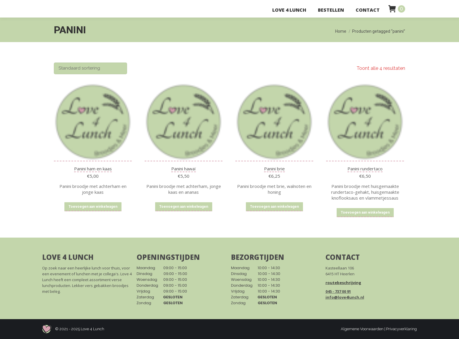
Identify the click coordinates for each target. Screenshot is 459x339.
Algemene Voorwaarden (362, 329)
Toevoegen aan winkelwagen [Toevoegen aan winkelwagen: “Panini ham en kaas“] (92, 207)
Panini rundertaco (365, 169)
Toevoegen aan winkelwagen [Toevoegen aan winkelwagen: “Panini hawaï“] (183, 207)
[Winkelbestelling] (90, 68)
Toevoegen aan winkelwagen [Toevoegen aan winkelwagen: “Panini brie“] (274, 207)
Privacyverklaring (401, 329)
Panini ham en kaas (93, 169)
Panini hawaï (183, 169)
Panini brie (274, 169)
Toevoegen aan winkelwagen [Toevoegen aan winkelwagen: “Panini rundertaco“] (365, 212)
